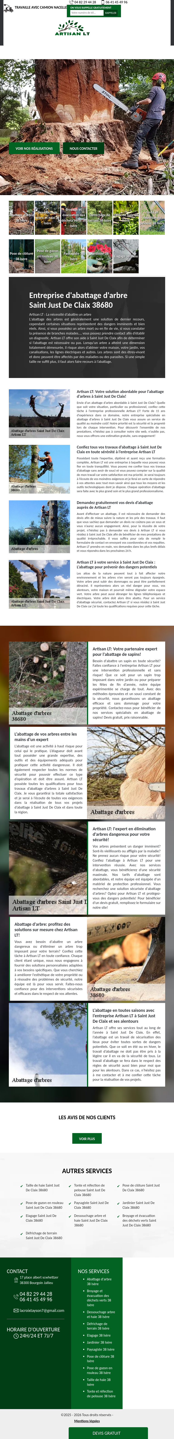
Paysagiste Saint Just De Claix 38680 (91, 1205)
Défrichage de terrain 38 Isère (98, 1326)
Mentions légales (87, 1421)
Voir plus (87, 1139)
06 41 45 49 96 (114, 2)
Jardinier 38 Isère (99, 1342)
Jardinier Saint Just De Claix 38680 (139, 1205)
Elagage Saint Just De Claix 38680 (41, 1218)
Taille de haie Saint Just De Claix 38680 (43, 1187)
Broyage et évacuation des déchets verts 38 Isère (99, 1298)
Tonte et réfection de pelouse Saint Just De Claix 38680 (89, 1190)
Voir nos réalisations (34, 148)
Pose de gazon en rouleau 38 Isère (99, 1370)
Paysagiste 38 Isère (101, 1349)
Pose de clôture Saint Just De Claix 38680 (141, 1187)
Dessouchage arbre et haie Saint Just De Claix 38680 (91, 1220)
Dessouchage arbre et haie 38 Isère (101, 1314)
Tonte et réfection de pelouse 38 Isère (101, 1393)
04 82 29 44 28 (82, 2)
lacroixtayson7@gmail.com (42, 1310)
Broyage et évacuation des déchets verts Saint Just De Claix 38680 (139, 1220)
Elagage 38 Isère (99, 1335)
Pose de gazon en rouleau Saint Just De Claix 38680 (44, 1205)
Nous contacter (83, 148)
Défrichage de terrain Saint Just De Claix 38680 (44, 1235)
